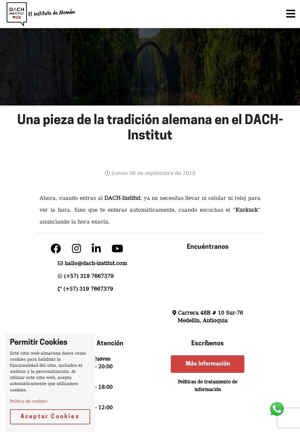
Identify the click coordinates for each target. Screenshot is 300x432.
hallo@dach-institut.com (96, 263)
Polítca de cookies (29, 401)
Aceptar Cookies (50, 417)
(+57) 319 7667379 (89, 276)
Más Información (208, 364)
